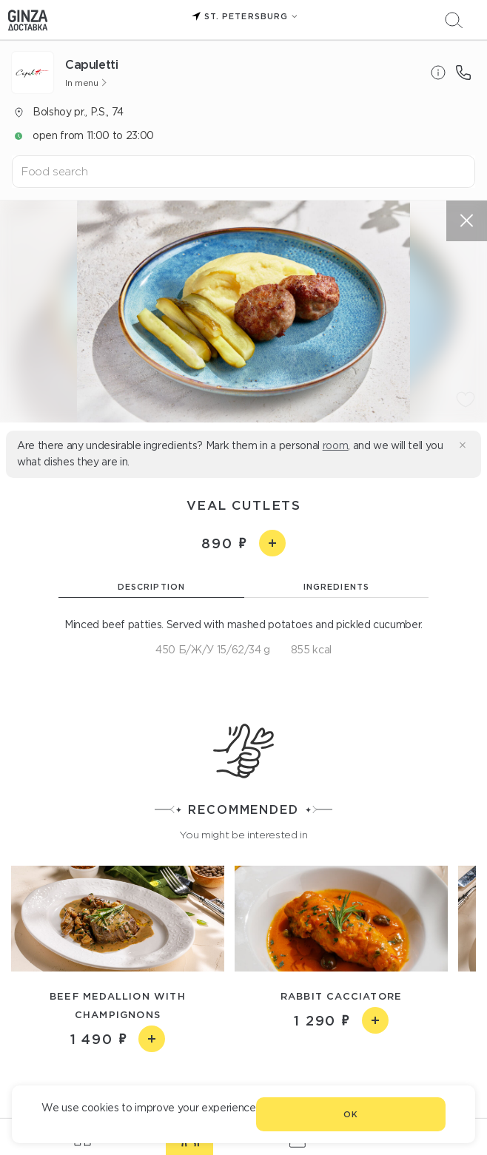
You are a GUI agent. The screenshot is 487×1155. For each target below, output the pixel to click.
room (336, 445)
